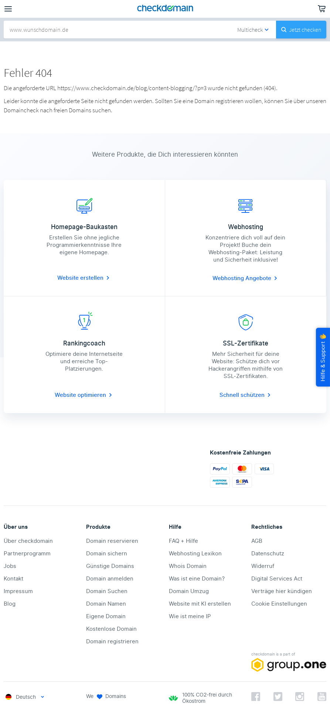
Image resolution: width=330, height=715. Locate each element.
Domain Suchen (106, 591)
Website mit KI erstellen (200, 604)
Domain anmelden (109, 579)
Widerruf (262, 566)
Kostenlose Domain (111, 629)
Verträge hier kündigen (281, 591)
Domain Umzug (189, 591)
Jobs (10, 566)
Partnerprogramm (27, 553)
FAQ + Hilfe (183, 541)
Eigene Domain (106, 616)
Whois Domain (188, 566)
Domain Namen (106, 604)
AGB (256, 541)
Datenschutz (267, 553)
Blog (10, 604)
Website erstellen (84, 278)
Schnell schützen (246, 395)
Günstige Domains (110, 566)
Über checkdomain (28, 541)
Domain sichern (106, 553)
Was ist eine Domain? (197, 579)
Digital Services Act (276, 579)
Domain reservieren (112, 541)
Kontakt (13, 579)
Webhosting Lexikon (195, 553)
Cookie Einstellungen (279, 604)
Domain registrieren (112, 641)
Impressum (18, 591)
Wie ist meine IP (190, 616)
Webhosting (228, 278)
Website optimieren (84, 395)
